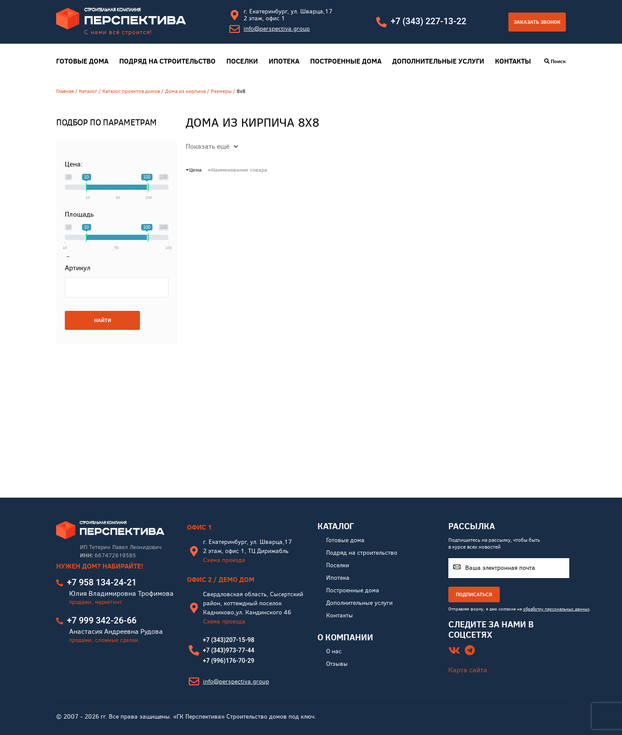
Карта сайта (467, 669)
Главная (65, 91)
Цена (194, 169)
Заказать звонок (537, 22)
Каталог (88, 91)
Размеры (221, 91)
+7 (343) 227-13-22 (428, 21)
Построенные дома (345, 61)
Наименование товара (237, 169)
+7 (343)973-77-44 (228, 650)
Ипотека (284, 61)
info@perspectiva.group (277, 29)
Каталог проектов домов (131, 91)
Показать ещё (212, 146)
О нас (334, 651)
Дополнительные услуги (438, 61)
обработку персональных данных (556, 609)
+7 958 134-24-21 (101, 582)
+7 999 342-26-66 (101, 620)
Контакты (513, 61)
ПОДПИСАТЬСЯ (474, 594)
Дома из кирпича (185, 91)
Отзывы (337, 664)
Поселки (242, 61)
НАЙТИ (102, 320)
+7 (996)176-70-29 (228, 660)
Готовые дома (82, 61)
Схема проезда (224, 560)
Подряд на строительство (167, 61)
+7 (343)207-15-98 (228, 639)
